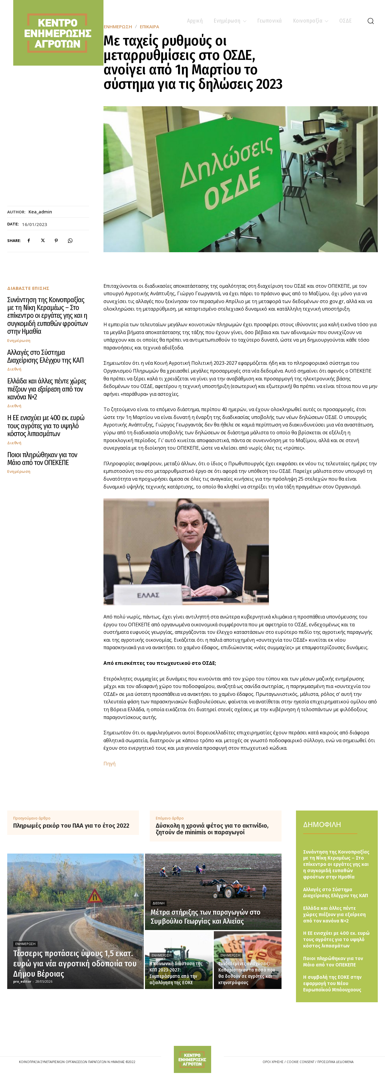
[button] (370, 21)
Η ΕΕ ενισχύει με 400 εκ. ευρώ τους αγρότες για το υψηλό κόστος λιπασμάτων (46, 426)
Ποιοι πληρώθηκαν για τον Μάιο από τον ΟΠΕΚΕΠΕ (42, 459)
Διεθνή (14, 369)
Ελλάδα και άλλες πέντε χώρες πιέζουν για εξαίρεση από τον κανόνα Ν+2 (46, 389)
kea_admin (40, 211)
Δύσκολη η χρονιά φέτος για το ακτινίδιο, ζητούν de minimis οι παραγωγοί (212, 829)
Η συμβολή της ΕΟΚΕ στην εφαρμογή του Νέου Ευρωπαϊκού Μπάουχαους (332, 983)
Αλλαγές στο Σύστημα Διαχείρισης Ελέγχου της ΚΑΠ (45, 356)
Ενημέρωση (19, 341)
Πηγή (109, 763)
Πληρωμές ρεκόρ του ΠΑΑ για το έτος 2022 (71, 825)
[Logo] (192, 1059)
